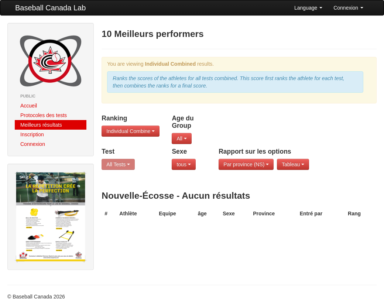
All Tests (118, 164)
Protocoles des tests (43, 115)
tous (183, 164)
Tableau (293, 164)
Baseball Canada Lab (50, 8)
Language (308, 8)
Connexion (348, 8)
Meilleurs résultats (41, 125)
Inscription (32, 134)
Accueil (28, 106)
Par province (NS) (246, 164)
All (181, 138)
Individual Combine (130, 131)
